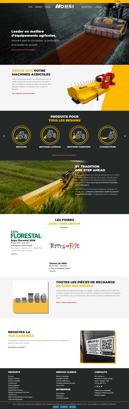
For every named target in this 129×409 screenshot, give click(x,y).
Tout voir (63, 227)
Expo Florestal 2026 (23, 240)
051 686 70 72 (101, 383)
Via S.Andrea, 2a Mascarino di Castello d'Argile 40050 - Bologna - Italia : (103, 380)
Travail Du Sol (12, 395)
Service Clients (87, 7)
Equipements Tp (13, 388)
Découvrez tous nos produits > (23, 50)
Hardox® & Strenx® (62, 398)
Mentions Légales (100, 395)
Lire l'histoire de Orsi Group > (23, 93)
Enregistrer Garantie (62, 378)
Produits (47, 7)
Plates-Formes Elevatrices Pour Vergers (20, 397)
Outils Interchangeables (15, 399)
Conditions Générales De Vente (65, 383)
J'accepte (64, 407)
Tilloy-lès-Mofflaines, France (60, 268)
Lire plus (72, 407)
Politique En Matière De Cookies (104, 393)
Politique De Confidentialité (103, 390)
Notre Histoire (60, 393)
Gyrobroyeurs (108, 147)
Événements (60, 396)
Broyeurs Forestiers (78, 147)
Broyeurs (21, 147)
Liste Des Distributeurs (63, 381)
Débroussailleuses (13, 385)
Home (30, 7)
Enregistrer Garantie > (17, 347)
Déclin (56, 407)
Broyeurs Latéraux (50, 147)
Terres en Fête (58, 263)
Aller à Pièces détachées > (66, 302)
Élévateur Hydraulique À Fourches (18, 392)
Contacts (98, 7)
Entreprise (38, 7)
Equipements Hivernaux (15, 390)
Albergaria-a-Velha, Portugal (22, 245)
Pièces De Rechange (62, 376)
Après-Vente (60, 385)
